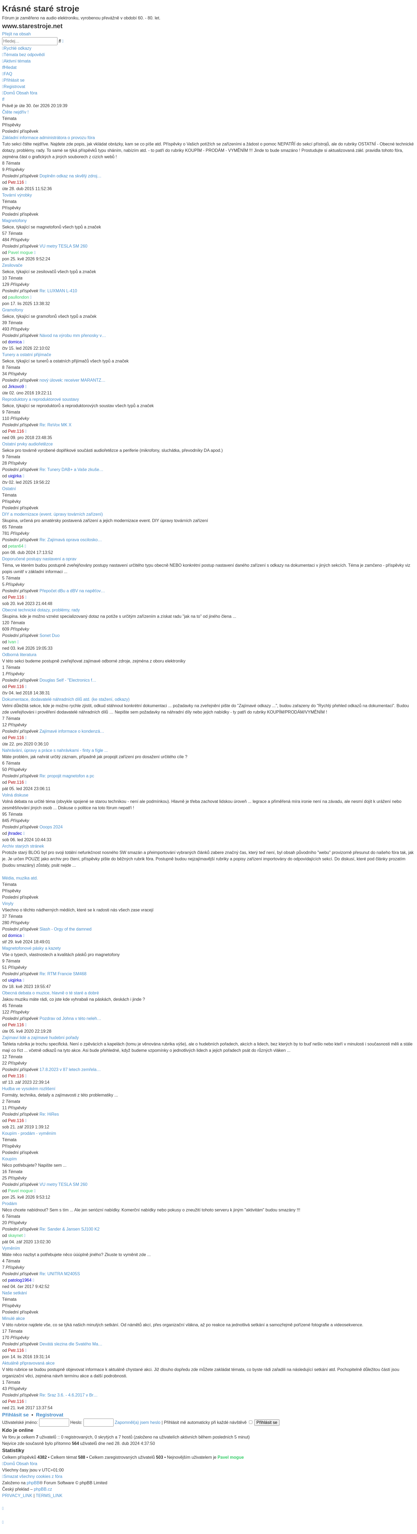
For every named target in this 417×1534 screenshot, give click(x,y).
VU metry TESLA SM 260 (63, 246)
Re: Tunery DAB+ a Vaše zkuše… (71, 469)
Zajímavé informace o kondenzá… (72, 731)
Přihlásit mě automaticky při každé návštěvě (208, 1422)
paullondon (18, 297)
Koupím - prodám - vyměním (29, 1133)
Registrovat (49, 1415)
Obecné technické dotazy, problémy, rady (41, 610)
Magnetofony (14, 220)
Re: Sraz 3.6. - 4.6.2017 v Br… (69, 1395)
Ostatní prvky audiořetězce (27, 444)
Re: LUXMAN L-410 (58, 291)
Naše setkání (14, 1293)
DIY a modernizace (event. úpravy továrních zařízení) (52, 514)
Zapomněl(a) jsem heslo (137, 1422)
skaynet (15, 1235)
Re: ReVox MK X (56, 425)
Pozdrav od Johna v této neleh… (70, 1018)
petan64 (15, 546)
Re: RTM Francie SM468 (63, 974)
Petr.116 (16, 182)
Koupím (9, 1159)
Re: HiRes (49, 1114)
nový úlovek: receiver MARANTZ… (73, 380)
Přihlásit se (15, 1415)
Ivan (12, 642)
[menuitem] (23, 54)
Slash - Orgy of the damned (66, 929)
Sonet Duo (50, 635)
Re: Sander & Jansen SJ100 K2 (70, 1229)
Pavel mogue (20, 252)
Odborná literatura (19, 654)
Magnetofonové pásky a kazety (31, 948)
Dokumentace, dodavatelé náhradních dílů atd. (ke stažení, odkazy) (66, 699)
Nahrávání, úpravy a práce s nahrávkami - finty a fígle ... (55, 750)
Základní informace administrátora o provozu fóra (48, 137)
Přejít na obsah (16, 34)
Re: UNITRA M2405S (60, 1274)
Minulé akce (13, 1318)
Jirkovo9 (16, 386)
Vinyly (7, 903)
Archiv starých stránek (23, 846)
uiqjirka (15, 476)
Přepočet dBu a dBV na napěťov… (72, 591)
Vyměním (11, 1248)
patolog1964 (19, 1280)
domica (15, 342)
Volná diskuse (15, 795)
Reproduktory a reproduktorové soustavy (40, 399)
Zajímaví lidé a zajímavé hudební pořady (40, 1037)
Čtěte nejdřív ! (15, 112)
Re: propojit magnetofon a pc (67, 776)
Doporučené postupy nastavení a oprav (39, 559)
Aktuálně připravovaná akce (28, 1363)
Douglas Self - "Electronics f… (68, 680)
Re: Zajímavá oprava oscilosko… (71, 539)
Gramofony (12, 310)
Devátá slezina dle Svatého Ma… (71, 1344)
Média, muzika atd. (20, 878)
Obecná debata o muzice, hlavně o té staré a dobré (50, 993)
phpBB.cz (43, 1489)
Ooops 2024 (51, 827)
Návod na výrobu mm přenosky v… (73, 335)
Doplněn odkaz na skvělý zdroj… (71, 176)
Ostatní (9, 488)
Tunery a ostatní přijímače (26, 354)
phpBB (33, 1483)
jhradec (15, 833)
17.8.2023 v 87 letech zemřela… (70, 1069)
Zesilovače (12, 265)
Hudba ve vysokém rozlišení (28, 1088)
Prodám (9, 1203)
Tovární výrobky (17, 195)
